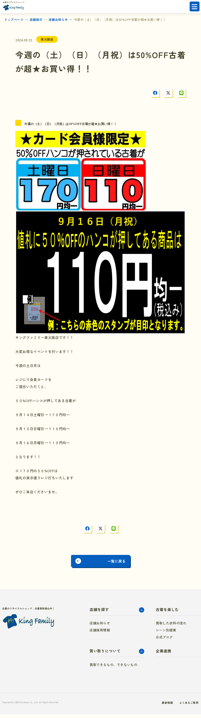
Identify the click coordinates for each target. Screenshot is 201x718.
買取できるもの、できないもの (113, 668)
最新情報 (154, 706)
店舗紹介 (36, 19)
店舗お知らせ (58, 19)
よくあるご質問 (178, 706)
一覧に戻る (123, 563)
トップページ (13, 19)
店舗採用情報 (100, 633)
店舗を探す (99, 613)
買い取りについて (105, 654)
